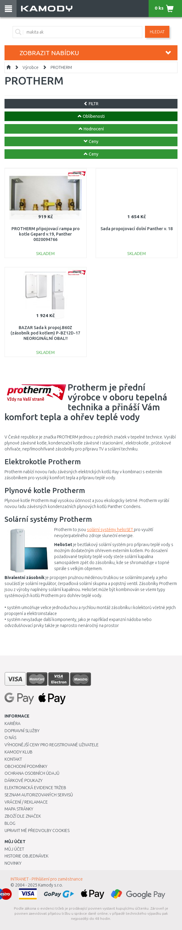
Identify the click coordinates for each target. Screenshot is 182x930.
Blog (10, 823)
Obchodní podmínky (26, 766)
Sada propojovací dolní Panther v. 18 (136, 228)
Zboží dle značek (23, 816)
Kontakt (13, 759)
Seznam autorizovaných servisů (39, 794)
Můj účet (14, 849)
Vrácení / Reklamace (26, 802)
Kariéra (12, 723)
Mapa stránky (19, 809)
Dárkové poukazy (23, 780)
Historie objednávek (26, 856)
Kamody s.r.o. (50, 885)
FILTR (91, 103)
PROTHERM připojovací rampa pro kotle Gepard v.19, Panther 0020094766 (45, 234)
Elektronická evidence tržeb (35, 787)
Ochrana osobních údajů (32, 773)
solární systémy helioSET (110, 529)
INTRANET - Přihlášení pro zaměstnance (47, 879)
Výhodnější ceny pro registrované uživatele (52, 744)
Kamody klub (18, 752)
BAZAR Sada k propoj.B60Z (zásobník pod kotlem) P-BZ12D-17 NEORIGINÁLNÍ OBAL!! (45, 333)
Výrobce (31, 67)
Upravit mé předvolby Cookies (37, 830)
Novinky (13, 863)
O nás (10, 737)
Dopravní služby (22, 730)
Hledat (157, 31)
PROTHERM (61, 67)
